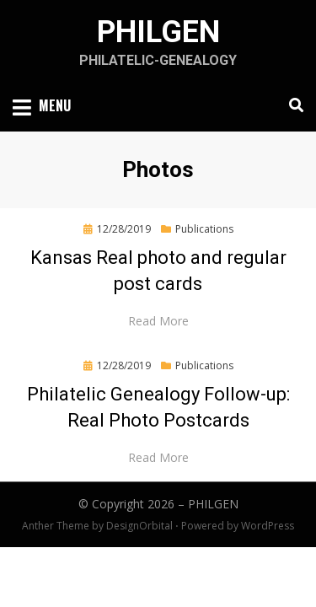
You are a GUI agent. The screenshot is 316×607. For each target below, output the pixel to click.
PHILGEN (158, 32)
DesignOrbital (139, 525)
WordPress (267, 525)
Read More (158, 321)
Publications (204, 229)
